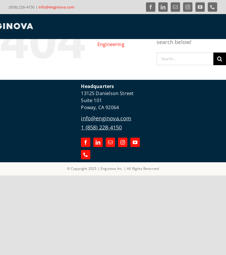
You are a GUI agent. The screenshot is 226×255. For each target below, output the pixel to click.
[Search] (219, 59)
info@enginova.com (56, 7)
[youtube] (200, 7)
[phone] (212, 7)
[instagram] (187, 7)
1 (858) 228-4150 (101, 127)
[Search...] (185, 59)
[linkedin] (163, 7)
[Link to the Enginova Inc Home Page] (59, 26)
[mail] (175, 7)
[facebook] (150, 7)
